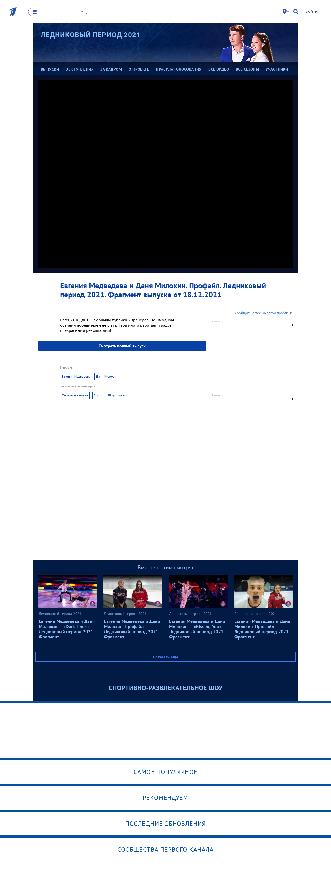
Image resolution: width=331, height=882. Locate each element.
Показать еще (165, 656)
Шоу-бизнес (117, 395)
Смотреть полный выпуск (122, 345)
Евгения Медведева (76, 376)
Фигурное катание (75, 395)
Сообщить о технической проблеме (264, 313)
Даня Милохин (106, 376)
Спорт (98, 395)
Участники (277, 69)
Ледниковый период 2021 (91, 35)
